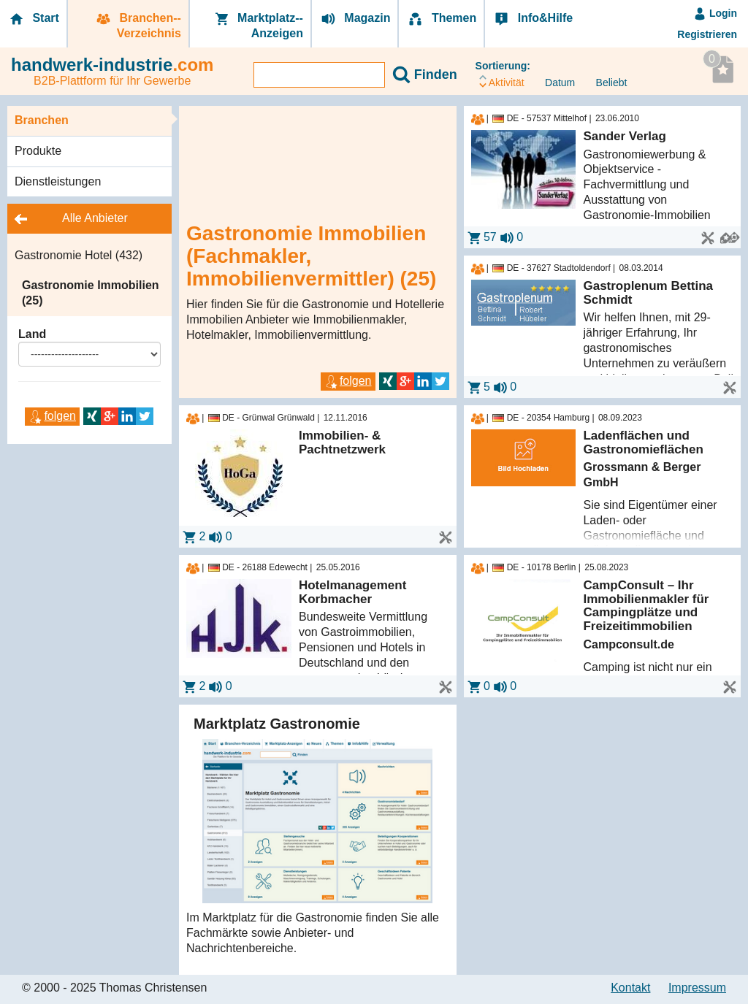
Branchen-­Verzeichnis (137, 25)
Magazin (355, 19)
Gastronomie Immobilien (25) (90, 293)
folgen (52, 416)
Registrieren (707, 34)
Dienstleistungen (58, 181)
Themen (441, 19)
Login (715, 13)
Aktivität (501, 80)
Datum (555, 82)
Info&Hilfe (532, 19)
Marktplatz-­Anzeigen (258, 25)
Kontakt (630, 987)
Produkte (38, 151)
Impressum (697, 987)
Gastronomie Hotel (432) (78, 255)
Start (33, 19)
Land (32, 334)
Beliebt (606, 82)
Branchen (42, 120)
